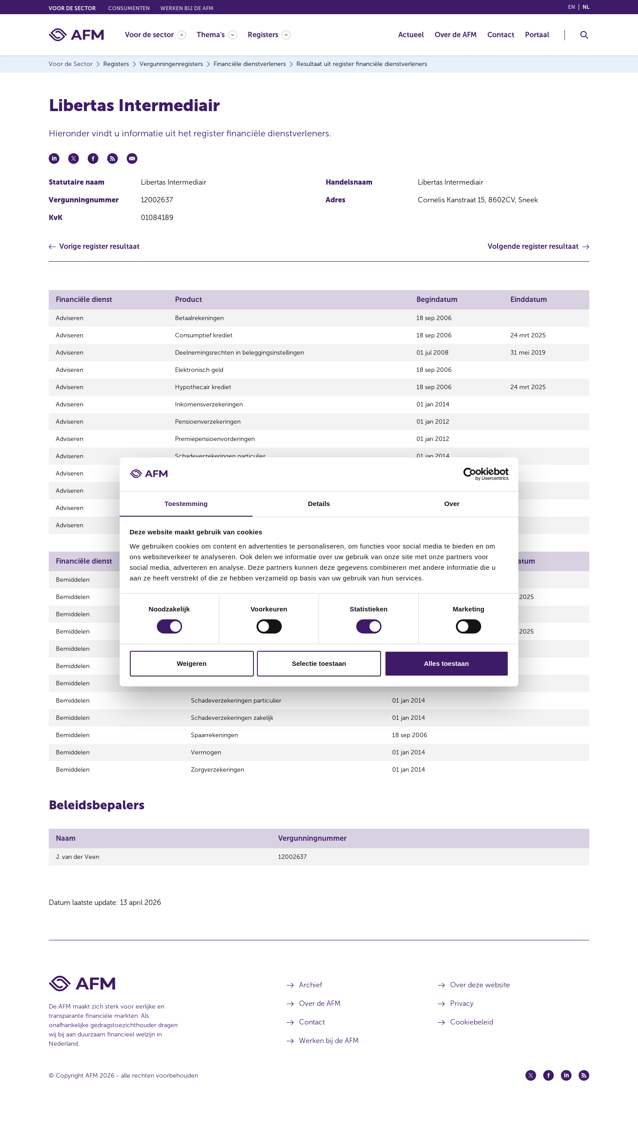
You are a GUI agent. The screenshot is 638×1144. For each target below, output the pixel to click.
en (571, 7)
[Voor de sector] (155, 34)
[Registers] (269, 34)
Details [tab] (319, 503)
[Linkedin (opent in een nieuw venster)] (566, 1110)
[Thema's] (217, 34)
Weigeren (191, 663)
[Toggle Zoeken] (584, 35)
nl (586, 7)
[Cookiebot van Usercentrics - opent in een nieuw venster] (470, 474)
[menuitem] (161, 34)
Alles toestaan (446, 663)
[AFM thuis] (76, 34)
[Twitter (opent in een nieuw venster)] (530, 1110)
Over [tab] (452, 503)
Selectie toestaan (319, 663)
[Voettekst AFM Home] (154, 1018)
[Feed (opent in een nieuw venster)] (584, 1110)
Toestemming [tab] (186, 503)
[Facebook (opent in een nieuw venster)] (548, 1110)
